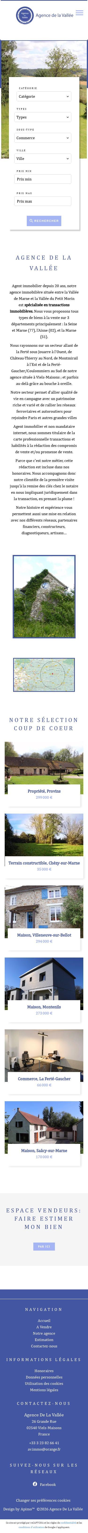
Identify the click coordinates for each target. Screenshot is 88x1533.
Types (22, 108)
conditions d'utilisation (31, 1527)
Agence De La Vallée (44, 1414)
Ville (21, 150)
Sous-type (25, 129)
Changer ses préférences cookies (43, 1500)
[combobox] (44, 96)
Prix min (24, 171)
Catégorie (28, 88)
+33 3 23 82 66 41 (44, 1442)
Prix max (24, 193)
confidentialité (68, 1522)
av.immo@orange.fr (44, 1449)
